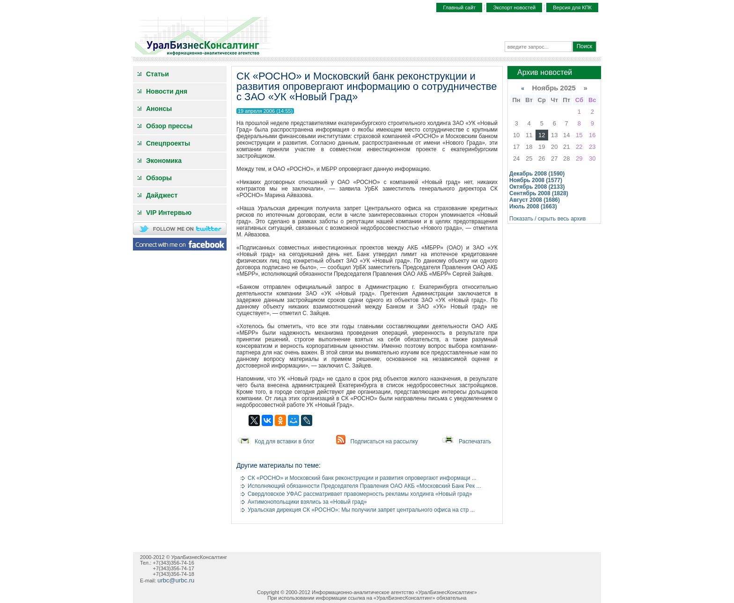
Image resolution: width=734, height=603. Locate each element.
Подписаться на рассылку (384, 441)
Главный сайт (459, 7)
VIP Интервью (168, 212)
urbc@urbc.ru (175, 580)
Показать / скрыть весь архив (547, 218)
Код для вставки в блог (285, 441)
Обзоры (159, 178)
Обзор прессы (169, 126)
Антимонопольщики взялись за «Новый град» (307, 502)
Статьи (157, 74)
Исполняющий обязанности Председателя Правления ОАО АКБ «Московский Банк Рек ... (364, 486)
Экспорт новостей (514, 7)
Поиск (584, 46)
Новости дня (166, 91)
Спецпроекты (168, 143)
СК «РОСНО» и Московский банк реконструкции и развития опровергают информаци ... (362, 478)
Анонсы (159, 108)
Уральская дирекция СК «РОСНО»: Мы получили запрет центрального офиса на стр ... (361, 510)
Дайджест (161, 195)
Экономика (164, 160)
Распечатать (475, 441)
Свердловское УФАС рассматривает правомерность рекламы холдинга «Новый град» (360, 494)
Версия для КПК (572, 7)
